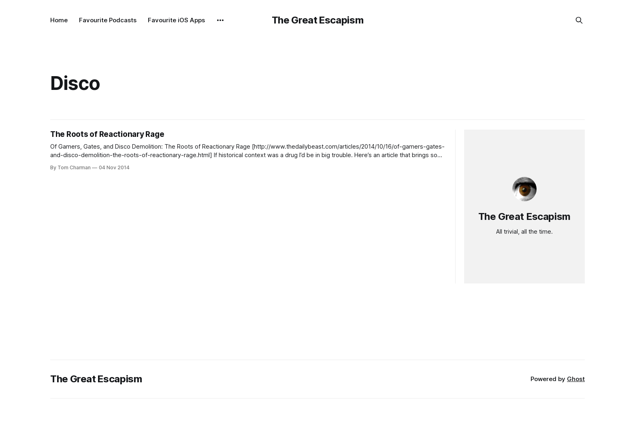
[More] (220, 20)
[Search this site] (579, 20)
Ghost (576, 379)
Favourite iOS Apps (176, 20)
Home (59, 20)
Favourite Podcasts (107, 20)
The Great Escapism (318, 20)
